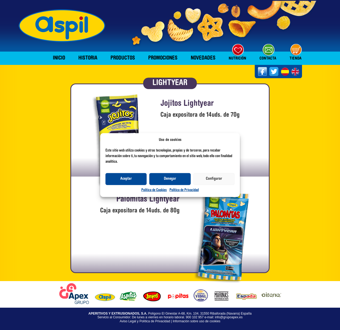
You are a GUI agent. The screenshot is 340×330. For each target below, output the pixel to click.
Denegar (170, 179)
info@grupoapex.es (229, 317)
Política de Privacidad (184, 190)
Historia (87, 58)
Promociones (162, 58)
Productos (122, 58)
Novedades (203, 58)
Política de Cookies (154, 190)
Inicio (59, 58)
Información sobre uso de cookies (196, 321)
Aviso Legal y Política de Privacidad (145, 321)
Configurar (214, 179)
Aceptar (126, 179)
